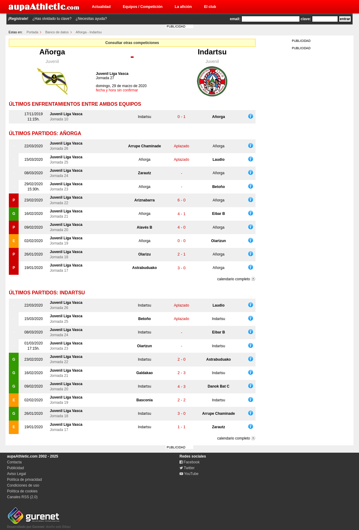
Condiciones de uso (23, 485)
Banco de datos (57, 32)
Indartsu (212, 52)
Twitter (187, 468)
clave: (306, 19)
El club (210, 7)
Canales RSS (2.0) (22, 497)
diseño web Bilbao (39, 525)
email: (235, 19)
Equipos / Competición (142, 7)
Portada (32, 32)
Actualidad (101, 7)
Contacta (14, 462)
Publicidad (15, 468)
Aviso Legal (16, 474)
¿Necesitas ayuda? (91, 19)
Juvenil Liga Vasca (112, 74)
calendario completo (233, 279)
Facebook (190, 462)
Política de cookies (22, 491)
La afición (183, 7)
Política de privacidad (24, 479)
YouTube (189, 474)
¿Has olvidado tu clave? (51, 19)
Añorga (52, 52)
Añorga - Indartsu (89, 32)
